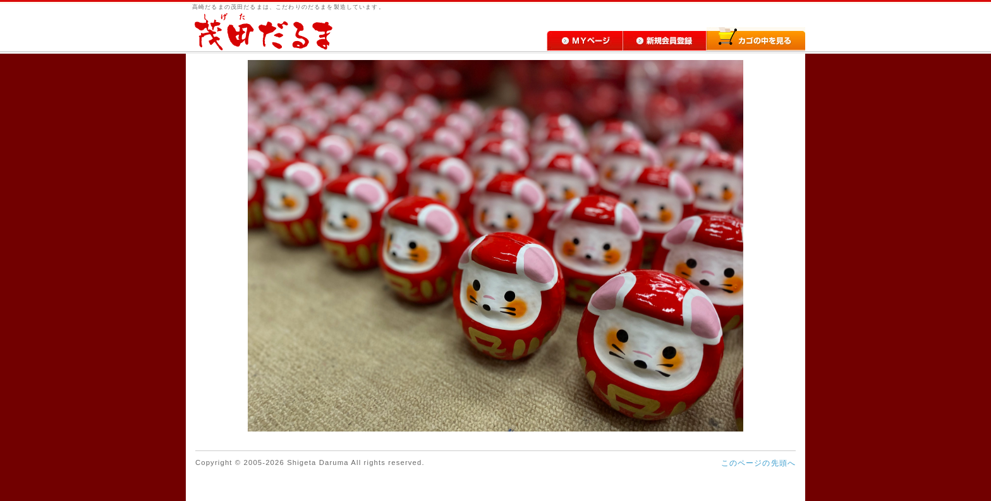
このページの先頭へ (758, 463)
